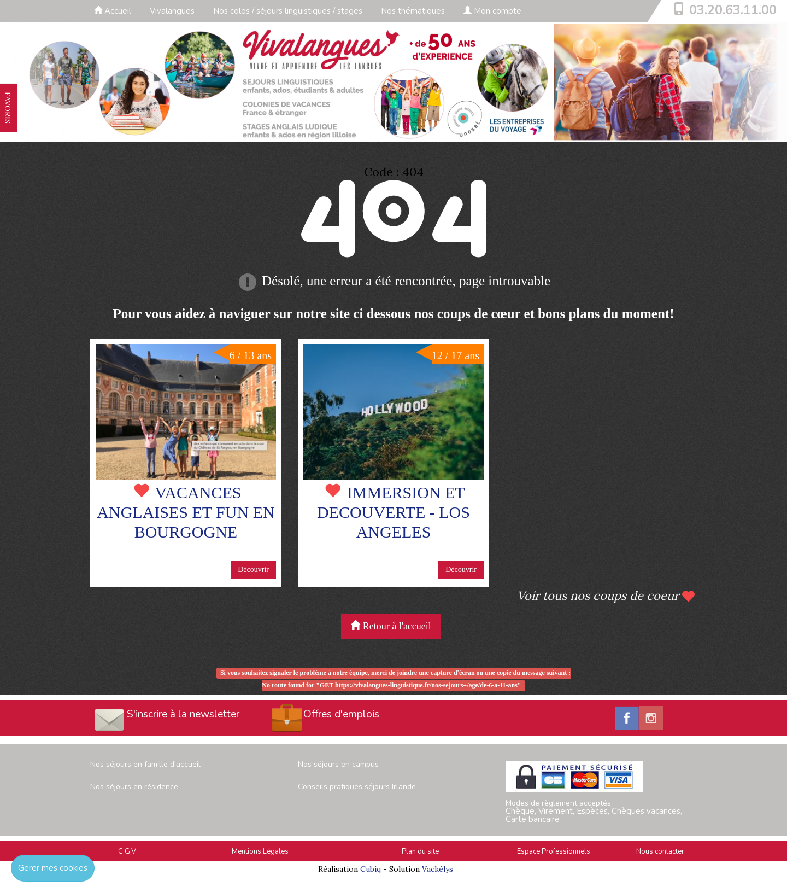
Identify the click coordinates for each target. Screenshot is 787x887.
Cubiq (370, 869)
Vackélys (437, 869)
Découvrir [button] (253, 569)
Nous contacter (660, 851)
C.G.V (127, 851)
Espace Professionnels (553, 851)
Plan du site (420, 851)
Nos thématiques (413, 10)
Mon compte (492, 10)
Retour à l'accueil (390, 626)
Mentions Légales (260, 851)
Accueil (112, 10)
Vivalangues (172, 10)
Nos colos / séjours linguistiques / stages (287, 10)
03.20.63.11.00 (733, 10)
